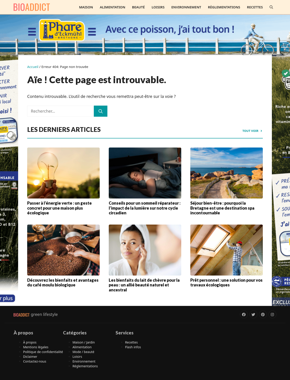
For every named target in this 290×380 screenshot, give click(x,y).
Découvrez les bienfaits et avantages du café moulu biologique (63, 283)
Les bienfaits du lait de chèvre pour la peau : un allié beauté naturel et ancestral (144, 285)
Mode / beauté (83, 352)
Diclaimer (30, 356)
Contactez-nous (34, 361)
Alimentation (112, 7)
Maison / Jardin (83, 342)
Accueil (32, 66)
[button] (271, 7)
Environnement (186, 7)
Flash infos (133, 347)
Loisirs (158, 7)
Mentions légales (35, 347)
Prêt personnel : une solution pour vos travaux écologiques (226, 283)
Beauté (138, 7)
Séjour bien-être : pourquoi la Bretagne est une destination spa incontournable (222, 208)
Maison (86, 7)
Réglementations (85, 366)
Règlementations (224, 7)
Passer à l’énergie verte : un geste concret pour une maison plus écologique (59, 208)
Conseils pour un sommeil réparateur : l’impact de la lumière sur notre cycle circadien (145, 208)
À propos (29, 342)
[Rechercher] (100, 111)
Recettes (255, 7)
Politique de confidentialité (43, 352)
